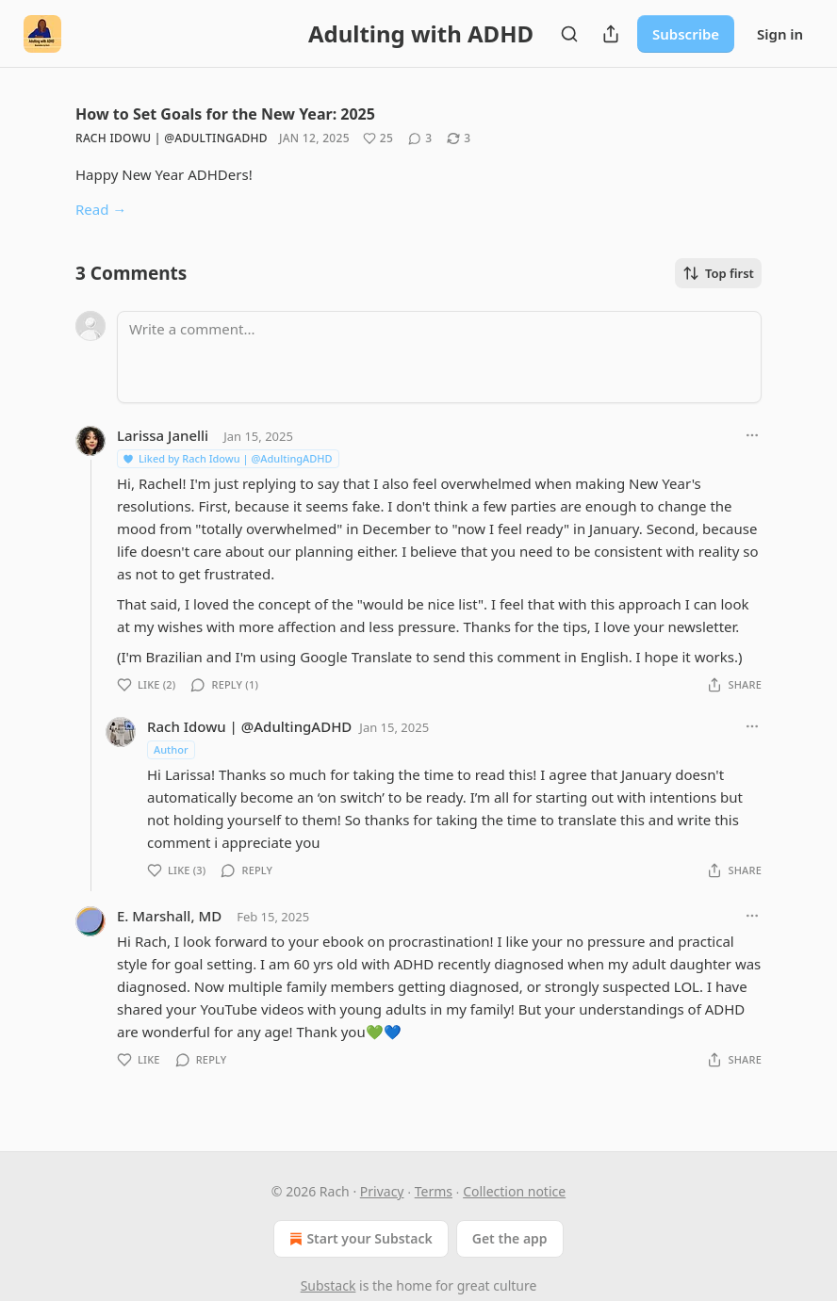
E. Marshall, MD (169, 915)
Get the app (510, 1238)
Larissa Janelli (162, 435)
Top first (718, 273)
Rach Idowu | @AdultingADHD (171, 138)
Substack (328, 1285)
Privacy (382, 1191)
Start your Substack (359, 1238)
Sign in (780, 33)
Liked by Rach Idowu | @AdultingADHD (227, 458)
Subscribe (685, 33)
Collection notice (514, 1191)
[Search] (569, 34)
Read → (100, 209)
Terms (433, 1191)
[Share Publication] (611, 34)
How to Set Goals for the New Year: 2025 (225, 114)
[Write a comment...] (439, 357)
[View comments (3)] (419, 138)
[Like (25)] (378, 138)
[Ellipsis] (752, 435)
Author (171, 749)
